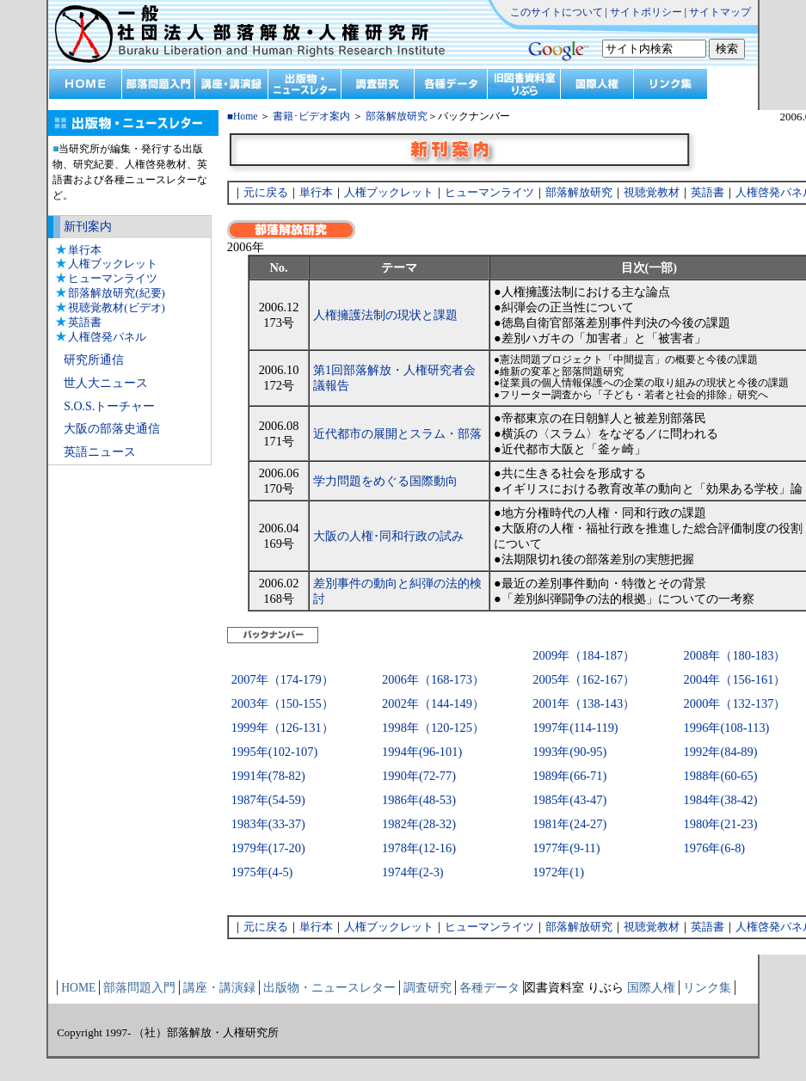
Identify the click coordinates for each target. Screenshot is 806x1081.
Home (245, 116)
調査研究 (427, 987)
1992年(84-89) (721, 752)
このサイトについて (556, 12)
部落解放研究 (397, 116)
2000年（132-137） (735, 703)
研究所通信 (94, 359)
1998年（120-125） (433, 727)
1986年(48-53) (419, 800)
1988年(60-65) (721, 776)
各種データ (489, 987)
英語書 (85, 322)
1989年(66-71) (569, 776)
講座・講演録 (219, 987)
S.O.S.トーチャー (109, 406)
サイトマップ (720, 12)
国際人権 (651, 987)
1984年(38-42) (721, 800)
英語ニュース (100, 451)
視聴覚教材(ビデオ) (116, 307)
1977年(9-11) (566, 848)
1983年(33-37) (268, 824)
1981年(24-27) (569, 824)
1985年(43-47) (569, 800)
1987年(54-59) (268, 800)
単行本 (85, 249)
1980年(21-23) (721, 824)
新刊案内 (88, 226)
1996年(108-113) (727, 727)
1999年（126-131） (282, 727)
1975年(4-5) (262, 872)
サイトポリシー (646, 12)
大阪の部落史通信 (112, 428)
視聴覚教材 (652, 192)
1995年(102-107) (274, 752)
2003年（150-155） (282, 703)
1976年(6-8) (715, 848)
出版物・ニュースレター (329, 987)
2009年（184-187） (583, 655)
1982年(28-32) (419, 824)
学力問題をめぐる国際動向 (385, 481)
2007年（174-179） (282, 679)
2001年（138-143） (583, 703)
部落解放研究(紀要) (116, 292)
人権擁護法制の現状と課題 (385, 315)
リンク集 (707, 987)
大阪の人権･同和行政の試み (388, 536)
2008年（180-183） (735, 655)
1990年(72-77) (419, 776)
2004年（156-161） (735, 679)
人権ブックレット (112, 263)
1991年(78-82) (268, 776)
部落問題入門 (139, 987)
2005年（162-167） (583, 679)
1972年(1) (558, 872)
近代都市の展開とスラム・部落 (397, 433)
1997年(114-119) (575, 727)
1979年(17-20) (268, 848)
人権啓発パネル (107, 336)
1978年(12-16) (419, 848)
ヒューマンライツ (112, 278)
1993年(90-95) (569, 752)
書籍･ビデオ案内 (311, 116)
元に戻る (265, 192)
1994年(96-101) (422, 752)
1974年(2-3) (413, 872)
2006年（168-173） (433, 679)
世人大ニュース (106, 383)
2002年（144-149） (433, 703)
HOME (78, 987)
